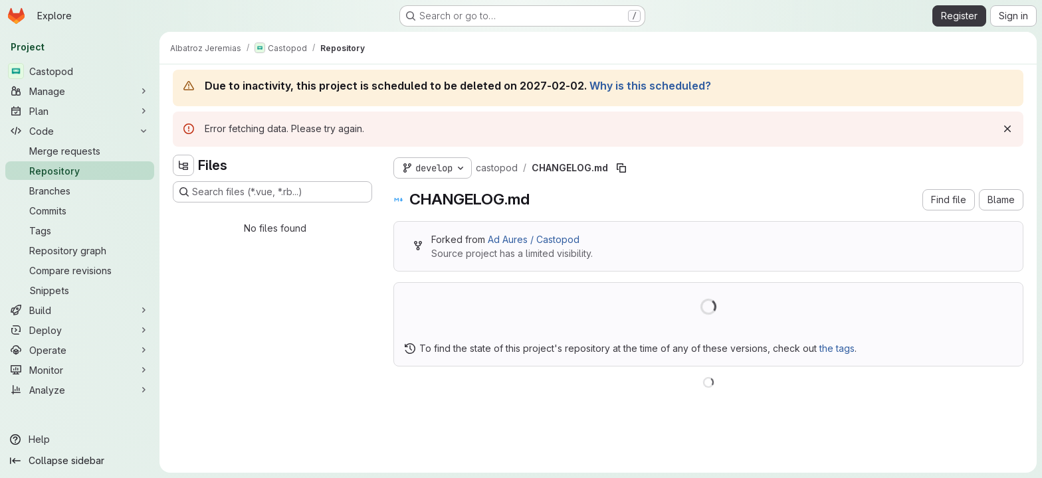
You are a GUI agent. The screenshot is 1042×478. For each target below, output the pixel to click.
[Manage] (79, 91)
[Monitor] (79, 369)
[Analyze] (79, 389)
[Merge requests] (79, 150)
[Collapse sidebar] (79, 460)
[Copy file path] (621, 168)
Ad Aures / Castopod (533, 239)
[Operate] (79, 350)
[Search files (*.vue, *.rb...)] (272, 191)
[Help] (79, 439)
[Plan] (79, 111)
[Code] (79, 130)
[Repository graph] (79, 250)
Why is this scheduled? (650, 85)
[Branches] (79, 190)
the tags (837, 348)
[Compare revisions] (79, 270)
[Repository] (79, 170)
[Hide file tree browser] (183, 165)
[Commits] (79, 210)
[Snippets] (79, 290)
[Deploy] (79, 330)
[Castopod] (79, 71)
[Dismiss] (1007, 129)
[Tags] (79, 230)
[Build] (79, 310)
